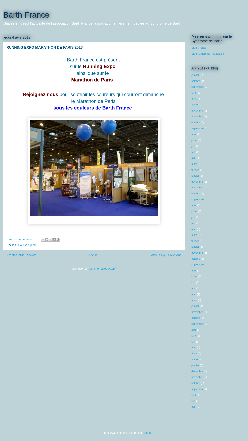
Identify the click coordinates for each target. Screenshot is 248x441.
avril (193, 157)
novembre (197, 116)
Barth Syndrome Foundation (207, 53)
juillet (194, 92)
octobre (195, 80)
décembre (197, 110)
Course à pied (27, 245)
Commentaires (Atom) (102, 268)
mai (193, 152)
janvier (195, 74)
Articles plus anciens (166, 255)
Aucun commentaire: (22, 239)
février (195, 104)
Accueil (93, 255)
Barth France (26, 14)
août (193, 134)
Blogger (147, 432)
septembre (197, 86)
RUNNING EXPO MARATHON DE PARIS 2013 (44, 47)
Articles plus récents (21, 255)
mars (194, 98)
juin (193, 146)
